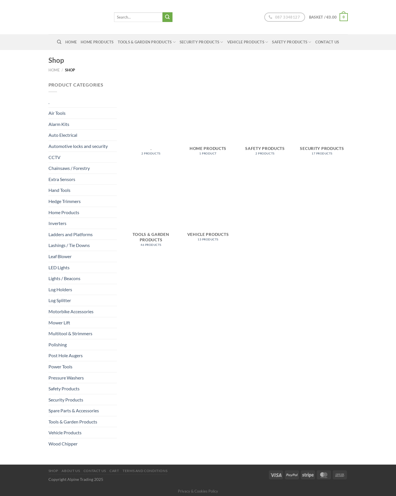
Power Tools (60, 366)
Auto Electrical (62, 135)
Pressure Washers (66, 377)
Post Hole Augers (65, 355)
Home (54, 70)
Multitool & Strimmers (70, 333)
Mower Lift (59, 322)
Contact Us (327, 42)
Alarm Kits (58, 124)
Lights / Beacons (64, 278)
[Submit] (167, 17)
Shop (53, 471)
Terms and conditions (145, 471)
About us (71, 471)
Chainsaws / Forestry (69, 168)
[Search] (59, 42)
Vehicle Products (247, 42)
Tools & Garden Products (147, 42)
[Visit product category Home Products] (207, 121)
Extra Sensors (61, 179)
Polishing (57, 344)
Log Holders (60, 289)
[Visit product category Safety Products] (265, 121)
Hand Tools (59, 190)
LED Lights (59, 267)
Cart (114, 471)
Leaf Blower (60, 256)
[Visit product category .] (150, 121)
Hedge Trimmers (64, 201)
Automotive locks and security (78, 146)
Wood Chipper (63, 443)
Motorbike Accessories (71, 311)
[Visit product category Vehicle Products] (207, 207)
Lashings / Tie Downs (69, 245)
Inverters (57, 223)
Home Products (97, 42)
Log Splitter (59, 300)
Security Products (201, 42)
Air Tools (57, 113)
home (71, 42)
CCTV (54, 157)
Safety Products (291, 42)
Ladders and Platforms (70, 234)
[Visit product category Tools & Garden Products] (150, 209)
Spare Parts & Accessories (73, 410)
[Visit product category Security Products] (322, 121)
